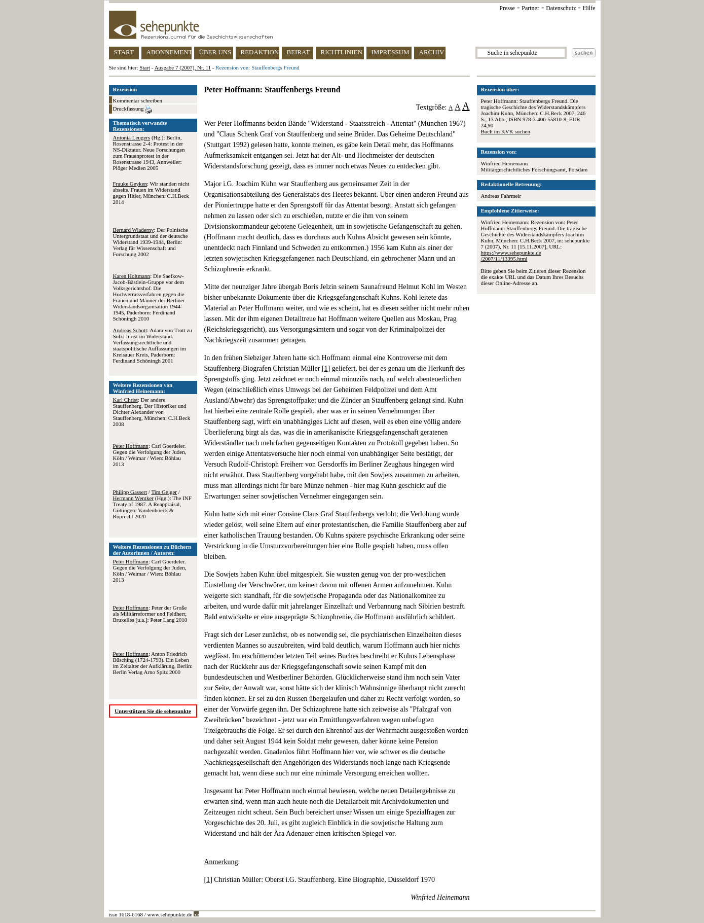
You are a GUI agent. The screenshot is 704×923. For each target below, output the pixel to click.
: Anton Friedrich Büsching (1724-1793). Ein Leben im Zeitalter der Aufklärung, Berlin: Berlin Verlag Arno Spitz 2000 (153, 663)
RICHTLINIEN (341, 52)
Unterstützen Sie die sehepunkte (153, 711)
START (124, 52)
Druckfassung (133, 109)
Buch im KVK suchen (505, 131)
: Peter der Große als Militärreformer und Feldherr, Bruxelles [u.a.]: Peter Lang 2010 (150, 614)
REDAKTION (260, 52)
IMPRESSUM (391, 52)
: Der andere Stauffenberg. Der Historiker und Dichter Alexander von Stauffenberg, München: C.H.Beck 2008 (152, 412)
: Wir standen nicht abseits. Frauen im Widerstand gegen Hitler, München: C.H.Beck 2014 (151, 193)
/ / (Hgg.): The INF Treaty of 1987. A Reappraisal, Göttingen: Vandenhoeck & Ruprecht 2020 (152, 504)
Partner (530, 8)
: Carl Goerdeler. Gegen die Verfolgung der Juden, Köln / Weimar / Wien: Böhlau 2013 (150, 455)
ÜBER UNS (215, 52)
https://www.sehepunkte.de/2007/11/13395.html (511, 256)
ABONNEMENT (169, 52)
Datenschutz (561, 8)
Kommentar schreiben (137, 100)
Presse (507, 8)
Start (144, 67)
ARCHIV (431, 52)
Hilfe (589, 8)
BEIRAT (298, 52)
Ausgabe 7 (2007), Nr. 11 (183, 67)
